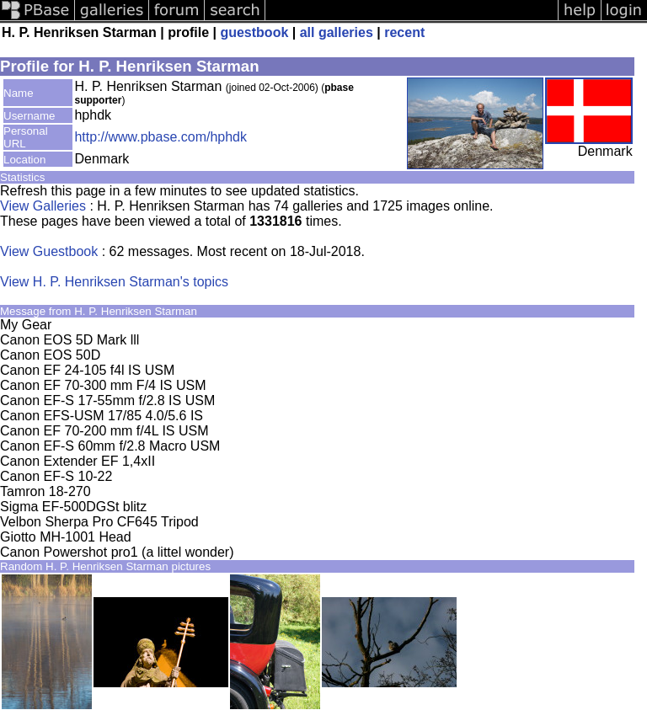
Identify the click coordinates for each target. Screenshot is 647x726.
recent (404, 32)
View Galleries (43, 206)
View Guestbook (49, 251)
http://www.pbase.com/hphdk (160, 137)
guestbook (254, 32)
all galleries (336, 32)
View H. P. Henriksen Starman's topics (114, 282)
